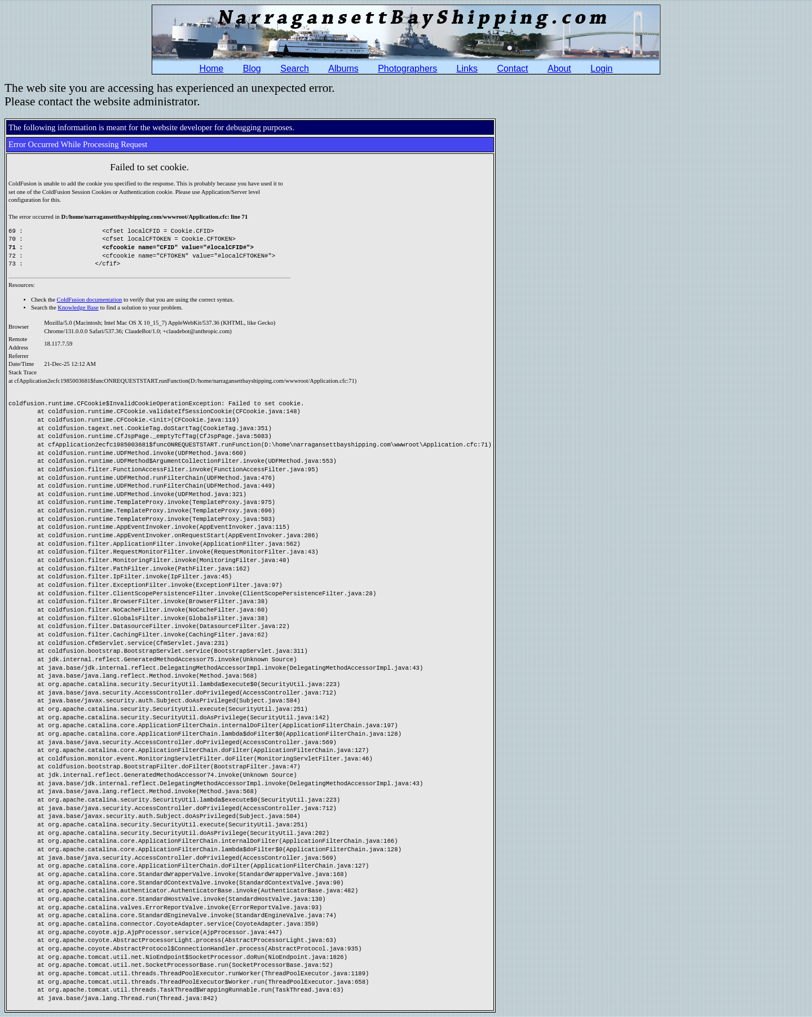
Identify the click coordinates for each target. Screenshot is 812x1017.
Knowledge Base (78, 307)
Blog (252, 68)
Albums (343, 68)
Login (601, 68)
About (559, 68)
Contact (512, 68)
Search (294, 68)
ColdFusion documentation (89, 300)
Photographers (407, 68)
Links (467, 68)
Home (212, 68)
